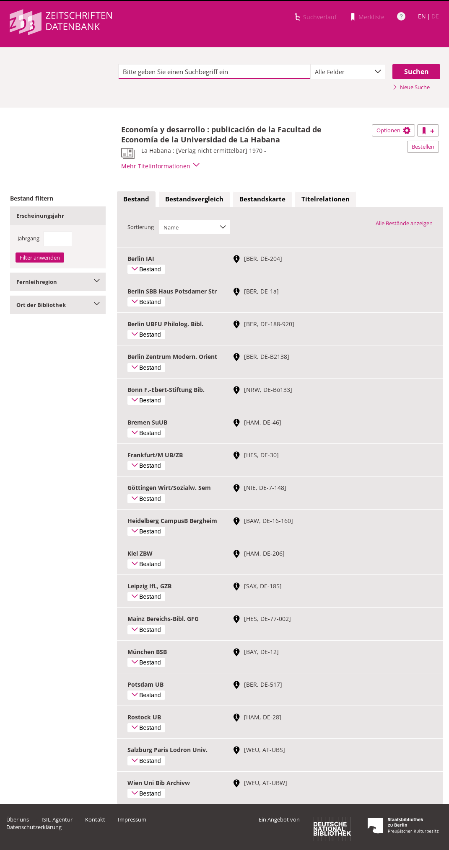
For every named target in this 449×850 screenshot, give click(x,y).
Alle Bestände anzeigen (404, 223)
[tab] (136, 199)
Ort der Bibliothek (57, 305)
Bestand (136, 199)
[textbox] (214, 71)
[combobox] (347, 71)
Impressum (132, 819)
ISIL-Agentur (57, 819)
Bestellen (423, 146)
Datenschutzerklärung (34, 827)
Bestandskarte (262, 199)
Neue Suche (411, 87)
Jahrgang (28, 238)
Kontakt (95, 819)
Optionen (393, 130)
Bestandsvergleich (194, 199)
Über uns (17, 819)
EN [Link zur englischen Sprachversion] (422, 16)
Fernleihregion (57, 282)
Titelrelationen (325, 199)
